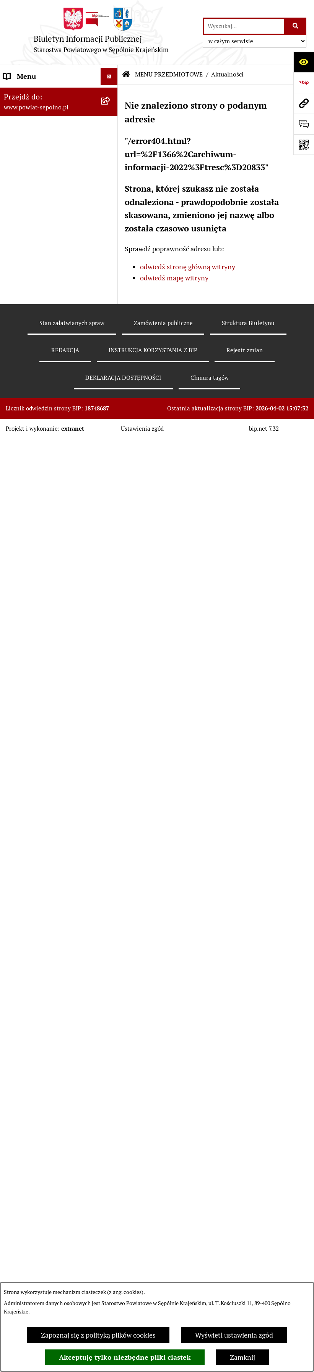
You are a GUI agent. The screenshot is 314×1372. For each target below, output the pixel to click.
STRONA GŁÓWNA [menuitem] (31, 93)
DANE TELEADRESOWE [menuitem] (39, 110)
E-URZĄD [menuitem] (18, 196)
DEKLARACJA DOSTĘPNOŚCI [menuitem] (48, 1180)
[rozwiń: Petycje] (111, 882)
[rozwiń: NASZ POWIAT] (111, 128)
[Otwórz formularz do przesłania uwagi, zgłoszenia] (303, 124)
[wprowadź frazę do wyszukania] (244, 26)
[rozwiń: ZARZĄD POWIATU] (111, 162)
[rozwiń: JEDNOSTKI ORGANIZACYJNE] (111, 1056)
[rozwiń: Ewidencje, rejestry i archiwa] (111, 706)
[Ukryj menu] (109, 76)
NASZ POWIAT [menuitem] (26, 128)
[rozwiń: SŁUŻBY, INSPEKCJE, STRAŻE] (111, 1091)
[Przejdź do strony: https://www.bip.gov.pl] (303, 82)
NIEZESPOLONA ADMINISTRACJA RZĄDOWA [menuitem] (47, 1113)
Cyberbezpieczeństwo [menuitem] (36, 1266)
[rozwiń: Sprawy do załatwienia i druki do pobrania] (111, 302)
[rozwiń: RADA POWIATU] (111, 180)
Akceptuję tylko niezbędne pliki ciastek (125, 1357)
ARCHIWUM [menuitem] (22, 1214)
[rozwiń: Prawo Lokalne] (111, 554)
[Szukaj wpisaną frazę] (295, 26)
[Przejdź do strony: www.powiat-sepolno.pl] (303, 103)
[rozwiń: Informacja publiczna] (111, 280)
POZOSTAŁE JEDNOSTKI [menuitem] (41, 1073)
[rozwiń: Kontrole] (111, 738)
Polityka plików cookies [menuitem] (38, 1231)
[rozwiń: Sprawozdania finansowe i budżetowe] (111, 477)
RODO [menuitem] (12, 1249)
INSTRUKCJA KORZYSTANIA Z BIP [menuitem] (50, 1157)
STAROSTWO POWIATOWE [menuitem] (44, 145)
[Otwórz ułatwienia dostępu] (303, 62)
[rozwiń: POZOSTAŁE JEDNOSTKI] (111, 1073)
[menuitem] (59, 236)
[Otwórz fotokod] (303, 144)
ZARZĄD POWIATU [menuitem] (32, 162)
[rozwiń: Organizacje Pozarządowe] (111, 783)
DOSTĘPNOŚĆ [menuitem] (25, 1197)
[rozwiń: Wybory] (111, 258)
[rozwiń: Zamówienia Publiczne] (111, 576)
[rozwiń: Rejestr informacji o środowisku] (111, 367)
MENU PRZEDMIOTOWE (169, 74)
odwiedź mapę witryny (174, 277)
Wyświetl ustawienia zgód (234, 1335)
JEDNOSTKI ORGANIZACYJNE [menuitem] (49, 1056)
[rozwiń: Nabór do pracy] (111, 455)
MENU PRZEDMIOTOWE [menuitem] (40, 214)
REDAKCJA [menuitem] (19, 1135)
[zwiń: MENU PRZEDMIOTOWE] (111, 214)
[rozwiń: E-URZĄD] (111, 197)
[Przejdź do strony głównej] (101, 32)
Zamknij (242, 1357)
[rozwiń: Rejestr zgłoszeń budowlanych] (111, 335)
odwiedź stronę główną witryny (187, 266)
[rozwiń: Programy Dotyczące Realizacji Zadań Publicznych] (111, 663)
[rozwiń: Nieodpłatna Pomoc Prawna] (111, 904)
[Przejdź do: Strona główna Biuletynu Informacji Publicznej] (126, 74)
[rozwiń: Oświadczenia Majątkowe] (111, 531)
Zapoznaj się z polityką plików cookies (98, 1335)
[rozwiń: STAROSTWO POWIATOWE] (111, 145)
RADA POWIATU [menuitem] (28, 179)
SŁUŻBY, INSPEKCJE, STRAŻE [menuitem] (48, 1090)
